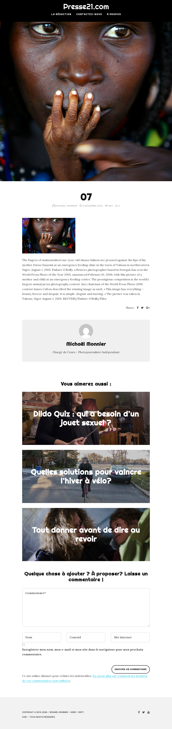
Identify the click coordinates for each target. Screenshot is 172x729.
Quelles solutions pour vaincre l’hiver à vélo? (86, 476)
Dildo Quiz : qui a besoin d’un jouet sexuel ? (86, 418)
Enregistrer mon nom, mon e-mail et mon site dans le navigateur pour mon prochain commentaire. (82, 652)
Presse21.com (86, 6)
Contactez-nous (89, 14)
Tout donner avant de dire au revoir (86, 534)
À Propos (114, 14)
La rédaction (61, 14)
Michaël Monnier (64, 206)
